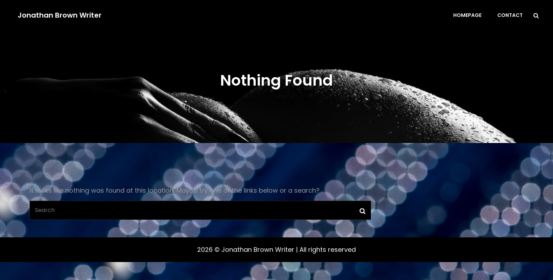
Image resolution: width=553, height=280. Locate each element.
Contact (510, 15)
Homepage (467, 15)
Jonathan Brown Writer (60, 15)
